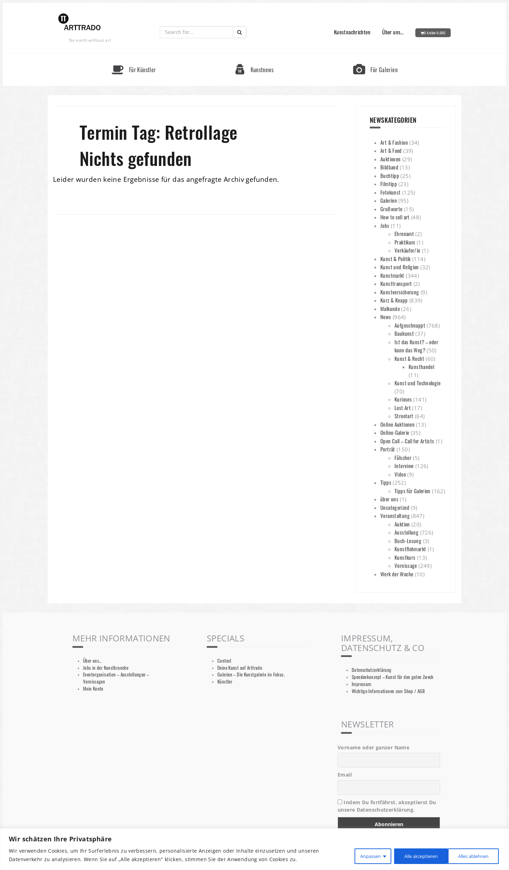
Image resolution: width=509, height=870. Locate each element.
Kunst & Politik (395, 259)
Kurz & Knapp (394, 300)
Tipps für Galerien (412, 491)
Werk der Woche (396, 574)
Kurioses (403, 399)
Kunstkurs (404, 557)
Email (345, 774)
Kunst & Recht (409, 358)
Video (400, 474)
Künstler (224, 681)
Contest (224, 660)
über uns (389, 499)
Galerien (388, 200)
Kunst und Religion (399, 267)
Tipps (385, 482)
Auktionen (390, 159)
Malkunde (390, 308)
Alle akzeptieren (471, 855)
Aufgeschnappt (409, 325)
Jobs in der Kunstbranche (105, 667)
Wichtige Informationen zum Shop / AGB (388, 691)
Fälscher (402, 457)
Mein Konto (93, 688)
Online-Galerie (394, 432)
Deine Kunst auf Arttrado (239, 667)
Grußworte (391, 209)
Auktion (402, 524)
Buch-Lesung (407, 541)
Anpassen (357, 855)
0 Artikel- (434, 32)
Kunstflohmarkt (410, 549)
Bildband (389, 167)
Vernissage (405, 565)
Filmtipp (388, 184)
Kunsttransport (396, 283)
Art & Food (391, 150)
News (385, 317)
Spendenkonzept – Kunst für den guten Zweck (393, 677)
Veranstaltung (395, 515)
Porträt (387, 449)
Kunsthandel (421, 366)
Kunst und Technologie (417, 383)
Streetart (403, 416)
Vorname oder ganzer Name (373, 747)
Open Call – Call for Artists (407, 441)
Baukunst (404, 333)
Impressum (361, 684)
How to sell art (395, 217)
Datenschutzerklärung (372, 670)
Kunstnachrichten (352, 32)
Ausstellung (406, 532)
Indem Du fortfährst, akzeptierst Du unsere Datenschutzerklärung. (387, 806)
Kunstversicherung (399, 292)
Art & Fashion (394, 142)
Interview (404, 465)
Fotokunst (390, 192)
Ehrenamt (404, 233)
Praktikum (404, 242)
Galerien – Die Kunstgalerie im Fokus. (251, 674)
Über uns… (392, 32)
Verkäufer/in (407, 250)
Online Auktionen (397, 424)
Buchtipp (389, 175)
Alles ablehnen (410, 855)
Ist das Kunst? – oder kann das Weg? (416, 346)
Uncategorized (394, 507)
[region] (254, 849)
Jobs (385, 225)
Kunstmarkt (392, 275)
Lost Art (402, 407)
